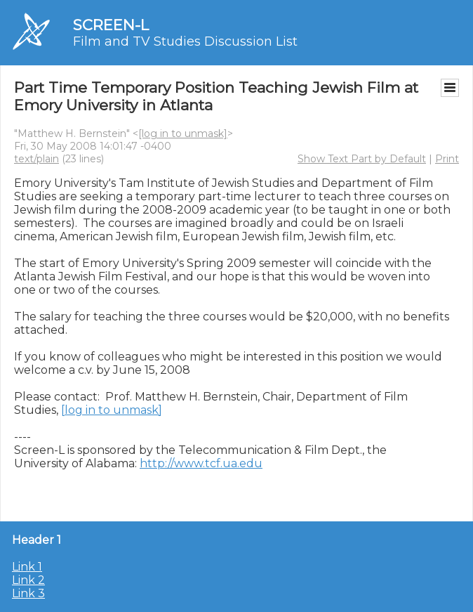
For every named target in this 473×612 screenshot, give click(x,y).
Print (447, 158)
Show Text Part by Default (362, 158)
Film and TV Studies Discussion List (185, 41)
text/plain (36, 158)
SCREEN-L (111, 25)
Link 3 (28, 593)
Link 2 (28, 580)
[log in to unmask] (182, 133)
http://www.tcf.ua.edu (201, 463)
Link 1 (27, 566)
